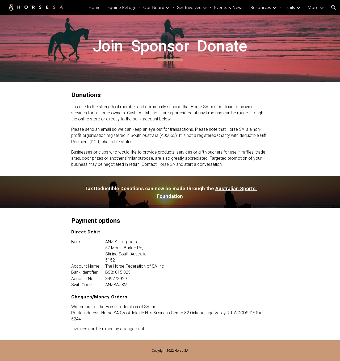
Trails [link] (289, 7)
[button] (333, 7)
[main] (170, 48)
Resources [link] (260, 7)
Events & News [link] (229, 7)
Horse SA (166, 164)
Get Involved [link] (189, 7)
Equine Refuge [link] (121, 7)
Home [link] (94, 7)
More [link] (313, 7)
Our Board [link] (153, 7)
